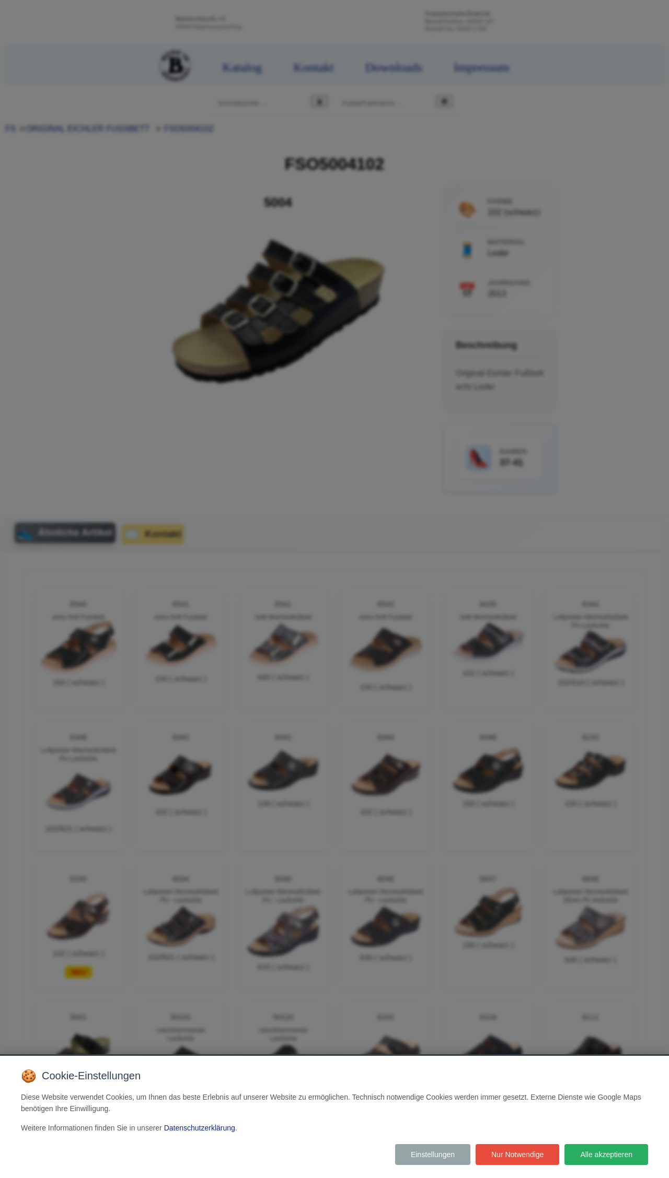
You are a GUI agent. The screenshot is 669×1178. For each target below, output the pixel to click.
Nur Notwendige (517, 1154)
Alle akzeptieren (606, 1154)
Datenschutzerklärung (199, 1128)
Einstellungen (433, 1154)
